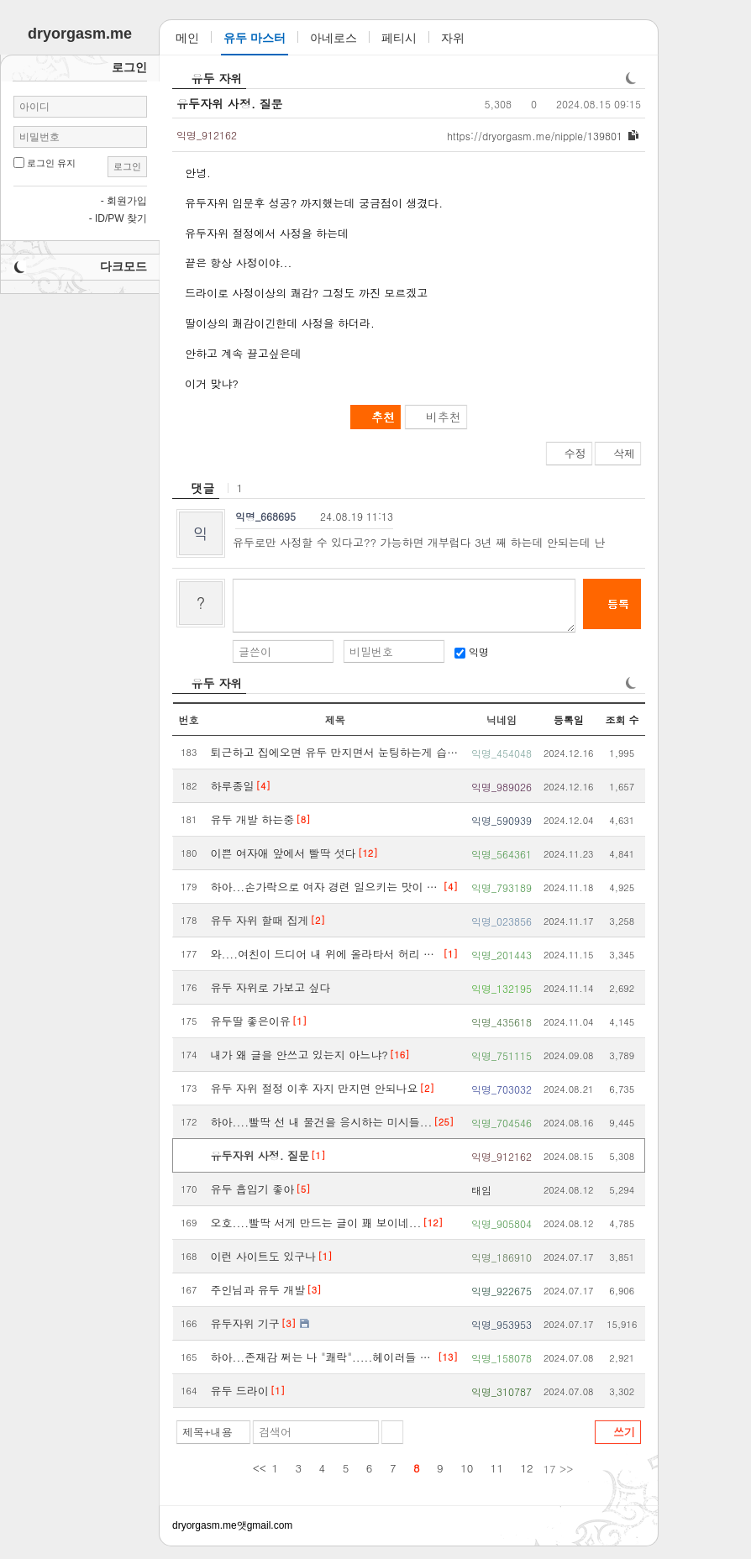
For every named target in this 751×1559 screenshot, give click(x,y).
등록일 (569, 719)
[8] (303, 819)
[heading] (195, 488)
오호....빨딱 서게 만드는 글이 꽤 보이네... (316, 1223)
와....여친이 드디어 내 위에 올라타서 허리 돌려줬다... (326, 954)
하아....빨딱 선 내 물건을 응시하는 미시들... (322, 1122)
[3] (314, 1289)
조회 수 (621, 719)
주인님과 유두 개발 (258, 1290)
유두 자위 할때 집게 (260, 920)
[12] (368, 853)
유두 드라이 (240, 1391)
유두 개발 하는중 (253, 819)
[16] (400, 1054)
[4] (263, 786)
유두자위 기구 (245, 1323)
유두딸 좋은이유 (251, 1021)
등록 (618, 604)
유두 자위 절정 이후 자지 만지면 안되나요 (314, 1088)
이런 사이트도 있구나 (264, 1256)
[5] (303, 1189)
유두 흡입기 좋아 (253, 1189)
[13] (448, 1357)
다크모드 (123, 266)
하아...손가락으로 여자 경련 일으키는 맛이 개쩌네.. (326, 887)
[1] (451, 953)
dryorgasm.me (204, 1525)
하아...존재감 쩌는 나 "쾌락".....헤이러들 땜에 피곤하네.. (324, 1357)
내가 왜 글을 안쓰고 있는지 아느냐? (299, 1055)
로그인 (127, 166)
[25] (443, 1121)
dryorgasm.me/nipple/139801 (534, 136)
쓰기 (624, 1432)
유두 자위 (217, 78)
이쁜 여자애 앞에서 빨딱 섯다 (283, 853)
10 (466, 1468)
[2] (318, 920)
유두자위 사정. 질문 (229, 103)
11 (497, 1468)
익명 (471, 651)
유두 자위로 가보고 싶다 (271, 987)
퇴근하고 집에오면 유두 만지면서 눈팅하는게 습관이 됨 (335, 752)
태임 (481, 1190)
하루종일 (233, 786)
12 (527, 1468)
